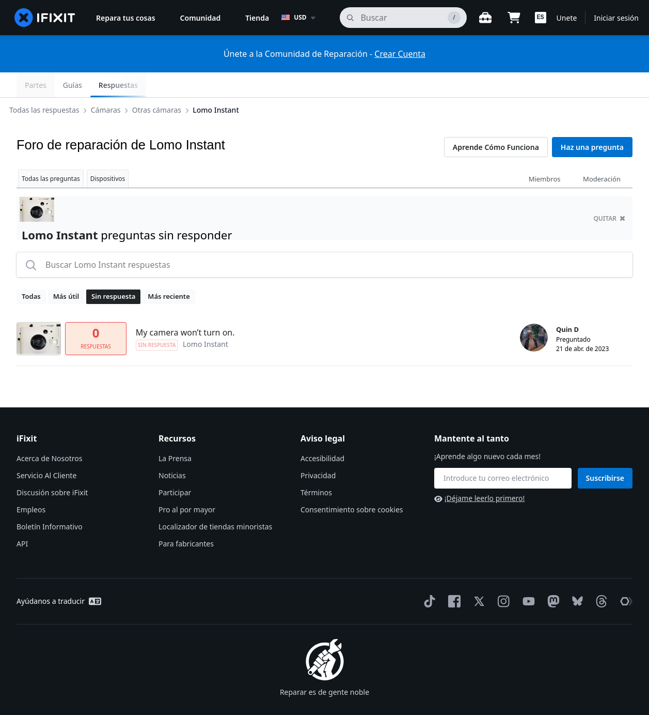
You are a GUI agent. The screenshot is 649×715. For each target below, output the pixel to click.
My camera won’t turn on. (185, 307)
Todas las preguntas (51, 153)
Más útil (66, 271)
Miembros (545, 154)
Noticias (172, 450)
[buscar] (403, 17)
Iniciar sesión (616, 18)
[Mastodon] (551, 576)
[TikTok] (427, 576)
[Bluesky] (575, 576)
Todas (31, 271)
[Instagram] (502, 576)
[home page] (44, 17)
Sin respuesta (113, 271)
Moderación (602, 154)
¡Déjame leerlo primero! (479, 473)
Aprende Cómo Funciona (496, 122)
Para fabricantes (186, 519)
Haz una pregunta (592, 122)
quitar (609, 193)
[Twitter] (477, 576)
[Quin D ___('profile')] (534, 313)
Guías (558, 85)
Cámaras (114, 84)
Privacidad (318, 450)
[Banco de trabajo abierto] (485, 17)
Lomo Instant (224, 84)
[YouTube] (526, 576)
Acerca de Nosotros (49, 433)
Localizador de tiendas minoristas (215, 502)
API (22, 519)
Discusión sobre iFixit (52, 468)
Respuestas (604, 85)
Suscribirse (605, 453)
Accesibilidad (322, 433)
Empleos (31, 485)
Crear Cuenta (399, 53)
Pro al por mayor (187, 485)
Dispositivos (107, 153)
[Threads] (599, 576)
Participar (175, 468)
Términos (316, 468)
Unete (567, 18)
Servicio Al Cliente (46, 450)
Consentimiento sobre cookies (351, 485)
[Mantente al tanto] (503, 453)
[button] (540, 17)
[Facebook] (452, 576)
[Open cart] (514, 17)
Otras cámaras (164, 84)
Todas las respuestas (52, 84)
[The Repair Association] (624, 576)
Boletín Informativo (50, 502)
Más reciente (168, 271)
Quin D (567, 304)
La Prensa (175, 433)
